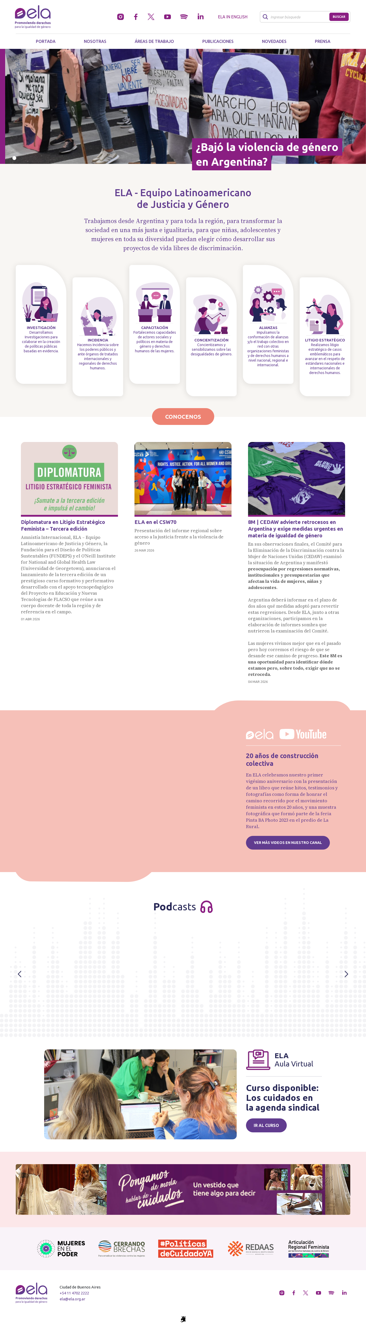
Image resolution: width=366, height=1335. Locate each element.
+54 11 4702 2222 (74, 1293)
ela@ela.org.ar (72, 1299)
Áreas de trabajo (154, 41)
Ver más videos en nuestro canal (288, 843)
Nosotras (95, 41)
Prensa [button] (322, 41)
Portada (45, 41)
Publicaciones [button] (218, 41)
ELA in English (233, 16)
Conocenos (183, 416)
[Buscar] (296, 17)
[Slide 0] (14, 158)
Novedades (274, 41)
